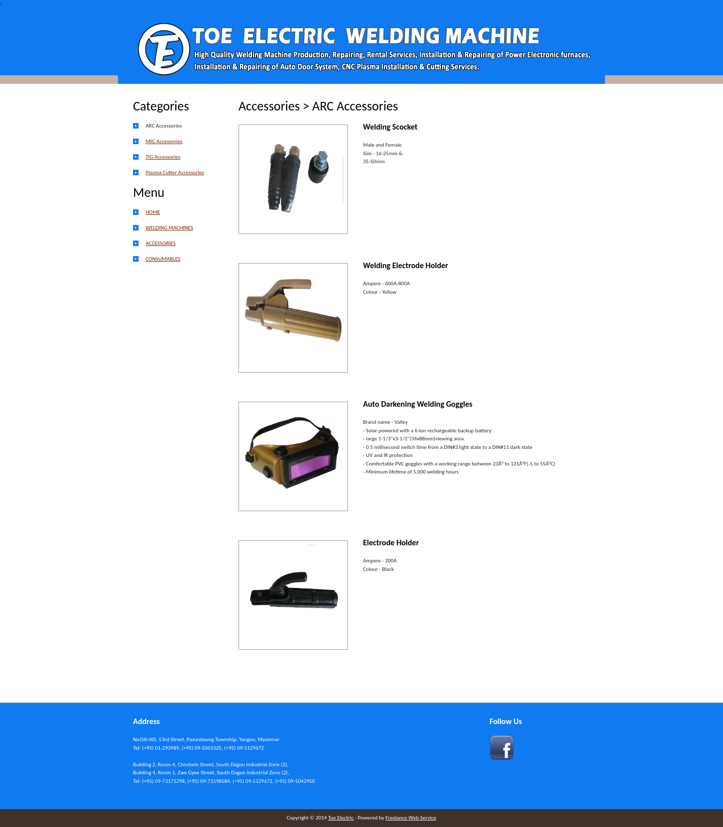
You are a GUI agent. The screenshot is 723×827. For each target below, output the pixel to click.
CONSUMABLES (163, 259)
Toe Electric (340, 817)
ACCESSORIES (161, 243)
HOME (153, 212)
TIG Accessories (163, 157)
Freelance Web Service (411, 817)
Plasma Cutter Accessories (175, 172)
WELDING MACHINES (169, 227)
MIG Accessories (164, 141)
